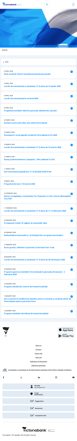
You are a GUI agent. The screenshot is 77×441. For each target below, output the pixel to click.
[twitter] (21, 377)
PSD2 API (38, 358)
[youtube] (73, 377)
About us (39, 346)
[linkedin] (39, 377)
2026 (6, 62)
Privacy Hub (38, 354)
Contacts (38, 350)
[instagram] (56, 377)
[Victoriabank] (12, 4)
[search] (47, 4)
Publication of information (38, 362)
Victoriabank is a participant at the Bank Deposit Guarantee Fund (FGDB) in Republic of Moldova (39, 370)
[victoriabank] (38, 386)
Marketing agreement (38, 366)
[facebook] (4, 377)
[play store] (65, 336)
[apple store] (65, 329)
